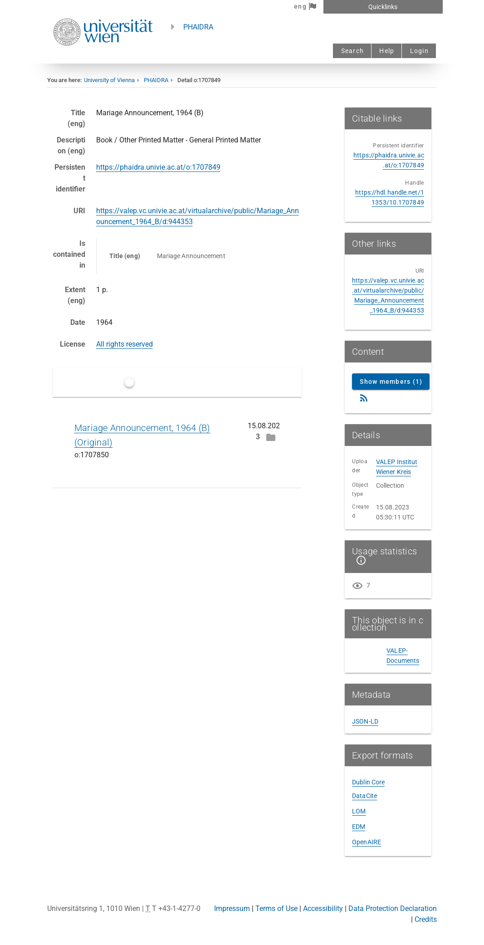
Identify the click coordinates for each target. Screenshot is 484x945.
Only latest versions (168, 382)
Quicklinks (382, 6)
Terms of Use (276, 908)
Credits (426, 919)
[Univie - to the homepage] (103, 58)
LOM (359, 811)
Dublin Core (368, 782)
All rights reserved (124, 344)
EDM (358, 826)
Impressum (232, 908)
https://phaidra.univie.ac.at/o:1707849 (158, 167)
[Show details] (359, 560)
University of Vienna (109, 80)
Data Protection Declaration (392, 908)
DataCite (364, 795)
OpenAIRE (366, 842)
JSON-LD (365, 721)
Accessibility (323, 908)
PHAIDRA (198, 27)
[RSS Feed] (364, 398)
